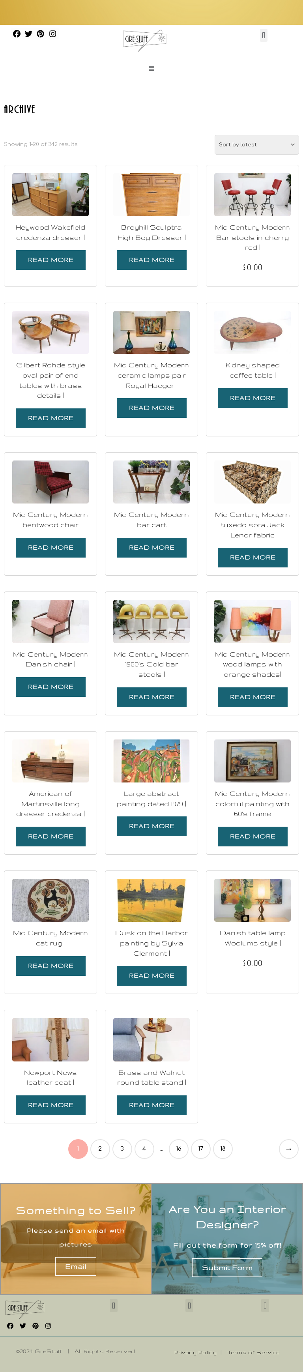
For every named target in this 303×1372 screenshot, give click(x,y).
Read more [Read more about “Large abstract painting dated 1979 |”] (151, 826)
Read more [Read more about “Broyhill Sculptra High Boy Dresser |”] (151, 259)
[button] (263, 35)
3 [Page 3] (122, 1149)
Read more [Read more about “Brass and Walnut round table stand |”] (151, 1105)
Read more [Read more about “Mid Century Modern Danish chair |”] (50, 686)
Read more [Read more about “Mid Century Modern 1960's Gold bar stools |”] (151, 697)
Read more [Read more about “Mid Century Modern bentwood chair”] (50, 547)
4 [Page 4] (144, 1149)
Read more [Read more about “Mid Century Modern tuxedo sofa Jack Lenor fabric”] (252, 557)
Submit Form (227, 1267)
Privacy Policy (195, 1352)
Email (75, 1266)
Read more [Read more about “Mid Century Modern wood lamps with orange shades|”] (252, 697)
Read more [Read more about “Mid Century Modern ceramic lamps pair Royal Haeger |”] (151, 407)
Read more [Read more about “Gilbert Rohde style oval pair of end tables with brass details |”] (50, 418)
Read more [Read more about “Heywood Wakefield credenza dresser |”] (50, 259)
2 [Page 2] (100, 1149)
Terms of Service (253, 1352)
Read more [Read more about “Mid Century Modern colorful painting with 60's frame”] (252, 836)
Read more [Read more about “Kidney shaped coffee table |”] (252, 398)
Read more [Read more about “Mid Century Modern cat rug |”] (50, 965)
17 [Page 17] (201, 1149)
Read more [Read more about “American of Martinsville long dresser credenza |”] (50, 836)
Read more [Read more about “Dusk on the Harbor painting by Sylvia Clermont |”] (151, 975)
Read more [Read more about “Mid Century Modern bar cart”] (151, 547)
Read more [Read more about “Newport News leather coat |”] (50, 1105)
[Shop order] (257, 145)
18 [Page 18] (223, 1149)
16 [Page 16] (178, 1149)
